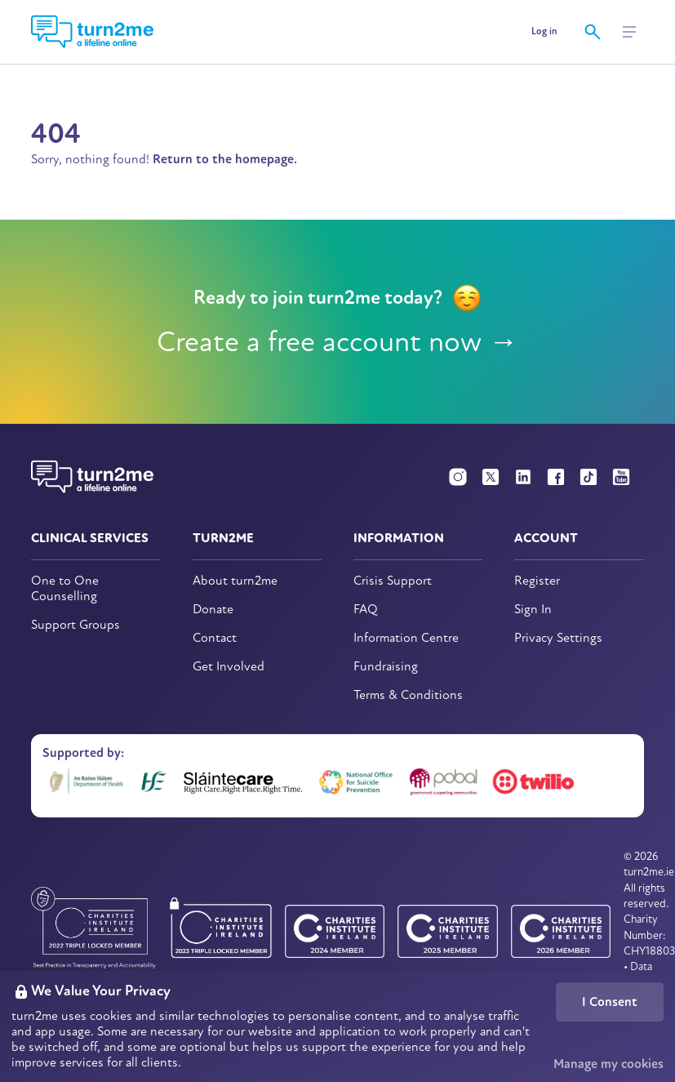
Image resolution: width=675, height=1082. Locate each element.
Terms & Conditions (408, 695)
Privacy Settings (558, 638)
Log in (544, 31)
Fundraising (385, 667)
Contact (215, 638)
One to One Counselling (65, 588)
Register (537, 581)
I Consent (609, 1002)
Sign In (533, 609)
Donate (213, 609)
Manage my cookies (608, 1064)
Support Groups (75, 625)
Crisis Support (392, 581)
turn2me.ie (649, 872)
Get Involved (228, 667)
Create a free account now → (337, 342)
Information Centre (406, 638)
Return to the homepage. (225, 159)
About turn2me (235, 581)
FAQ (365, 609)
